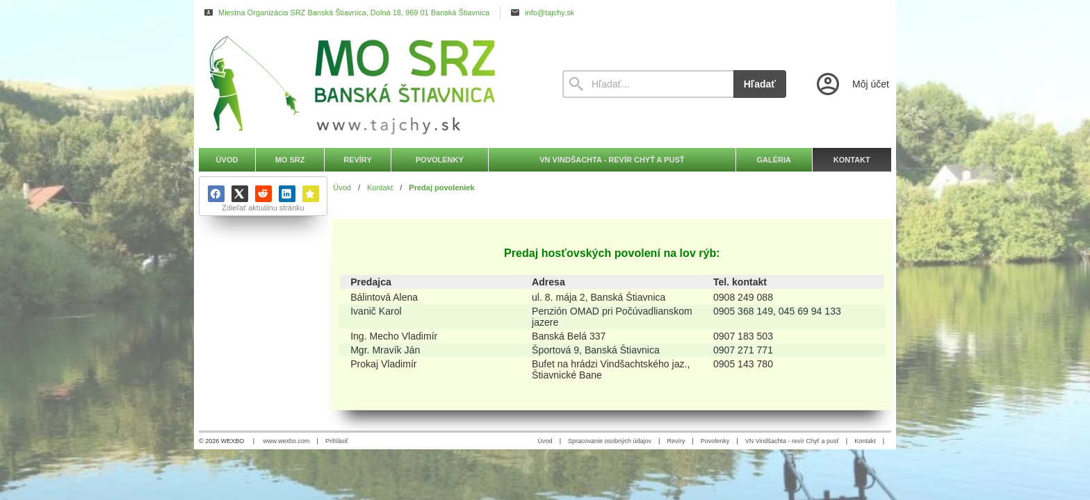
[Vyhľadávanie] (647, 84)
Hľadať (760, 84)
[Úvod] (368, 84)
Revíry (676, 441)
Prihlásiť (336, 441)
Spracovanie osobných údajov (609, 441)
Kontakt (865, 441)
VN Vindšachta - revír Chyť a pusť (792, 441)
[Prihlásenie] (851, 84)
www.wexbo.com (286, 441)
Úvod (545, 441)
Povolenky (715, 441)
